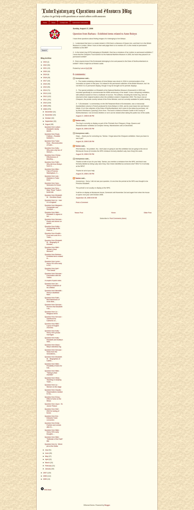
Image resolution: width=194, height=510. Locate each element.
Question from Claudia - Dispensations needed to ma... (53, 392)
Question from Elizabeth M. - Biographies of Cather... (53, 359)
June (47, 453)
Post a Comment (82, 202)
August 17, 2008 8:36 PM (85, 116)
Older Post (147, 213)
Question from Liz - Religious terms (51, 313)
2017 (45, 81)
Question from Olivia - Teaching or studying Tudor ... (53, 380)
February (48, 466)
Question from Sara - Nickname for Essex (53, 184)
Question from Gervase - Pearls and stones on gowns (53, 221)
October (48, 118)
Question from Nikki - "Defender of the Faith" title (54, 439)
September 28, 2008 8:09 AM (86, 198)
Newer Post (79, 213)
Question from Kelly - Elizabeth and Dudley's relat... (54, 340)
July (46, 450)
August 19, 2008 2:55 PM (85, 154)
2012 (45, 96)
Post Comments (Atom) (118, 218)
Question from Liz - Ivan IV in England (53, 201)
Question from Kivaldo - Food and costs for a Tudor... (53, 235)
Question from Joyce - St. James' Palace (54, 405)
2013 (45, 93)
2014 (45, 90)
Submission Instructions (80, 23)
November (49, 115)
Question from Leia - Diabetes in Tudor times (52, 178)
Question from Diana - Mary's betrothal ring (53, 346)
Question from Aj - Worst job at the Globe (53, 445)
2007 (45, 473)
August (48, 124)
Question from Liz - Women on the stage (53, 386)
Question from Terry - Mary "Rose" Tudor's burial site (53, 190)
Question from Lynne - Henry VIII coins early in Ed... (53, 263)
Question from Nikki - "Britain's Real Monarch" (52, 249)
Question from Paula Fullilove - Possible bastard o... (52, 136)
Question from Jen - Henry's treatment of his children (53, 285)
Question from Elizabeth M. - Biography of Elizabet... (53, 242)
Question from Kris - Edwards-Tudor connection (52, 418)
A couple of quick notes (53, 280)
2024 (45, 62)
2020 (45, 71)
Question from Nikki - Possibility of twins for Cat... (53, 366)
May (47, 456)
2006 (45, 476)
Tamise (78, 120)
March (47, 463)
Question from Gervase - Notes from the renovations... (53, 352)
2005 (45, 479)
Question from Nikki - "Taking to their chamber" (52, 373)
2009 (45, 106)
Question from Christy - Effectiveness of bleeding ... (53, 157)
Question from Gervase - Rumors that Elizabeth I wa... (53, 306)
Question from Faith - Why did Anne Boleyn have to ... (53, 164)
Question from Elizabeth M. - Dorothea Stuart (53, 196)
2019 (45, 74)
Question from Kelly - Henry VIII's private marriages (52, 333)
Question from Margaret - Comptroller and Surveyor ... (54, 207)
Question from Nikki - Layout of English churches (52, 326)
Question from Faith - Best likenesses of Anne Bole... (52, 299)
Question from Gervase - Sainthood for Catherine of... (53, 319)
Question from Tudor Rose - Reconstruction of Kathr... (53, 143)
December (49, 112)
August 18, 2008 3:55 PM (85, 129)
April (47, 459)
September (49, 121)
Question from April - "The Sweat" (52, 269)
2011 (45, 100)
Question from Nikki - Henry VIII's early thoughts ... (52, 432)
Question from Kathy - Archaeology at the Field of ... (52, 228)
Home (45, 23)
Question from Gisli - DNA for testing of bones (52, 411)
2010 (45, 103)
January (48, 469)
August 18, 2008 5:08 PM (85, 141)
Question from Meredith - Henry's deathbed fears (53, 292)
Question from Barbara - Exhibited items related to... (54, 256)
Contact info (64, 23)
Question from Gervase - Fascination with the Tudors (53, 275)
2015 (45, 87)
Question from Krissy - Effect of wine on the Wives (53, 399)
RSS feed (46, 490)
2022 (45, 65)
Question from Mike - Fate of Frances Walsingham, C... (52, 171)
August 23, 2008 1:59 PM (85, 174)
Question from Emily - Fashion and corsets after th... (53, 425)
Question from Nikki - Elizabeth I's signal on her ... (53, 214)
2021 (45, 68)
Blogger (107, 505)
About (53, 23)
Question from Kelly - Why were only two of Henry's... (53, 150)
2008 (45, 109)
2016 (45, 84)
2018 (45, 77)
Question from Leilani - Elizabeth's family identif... (53, 129)
